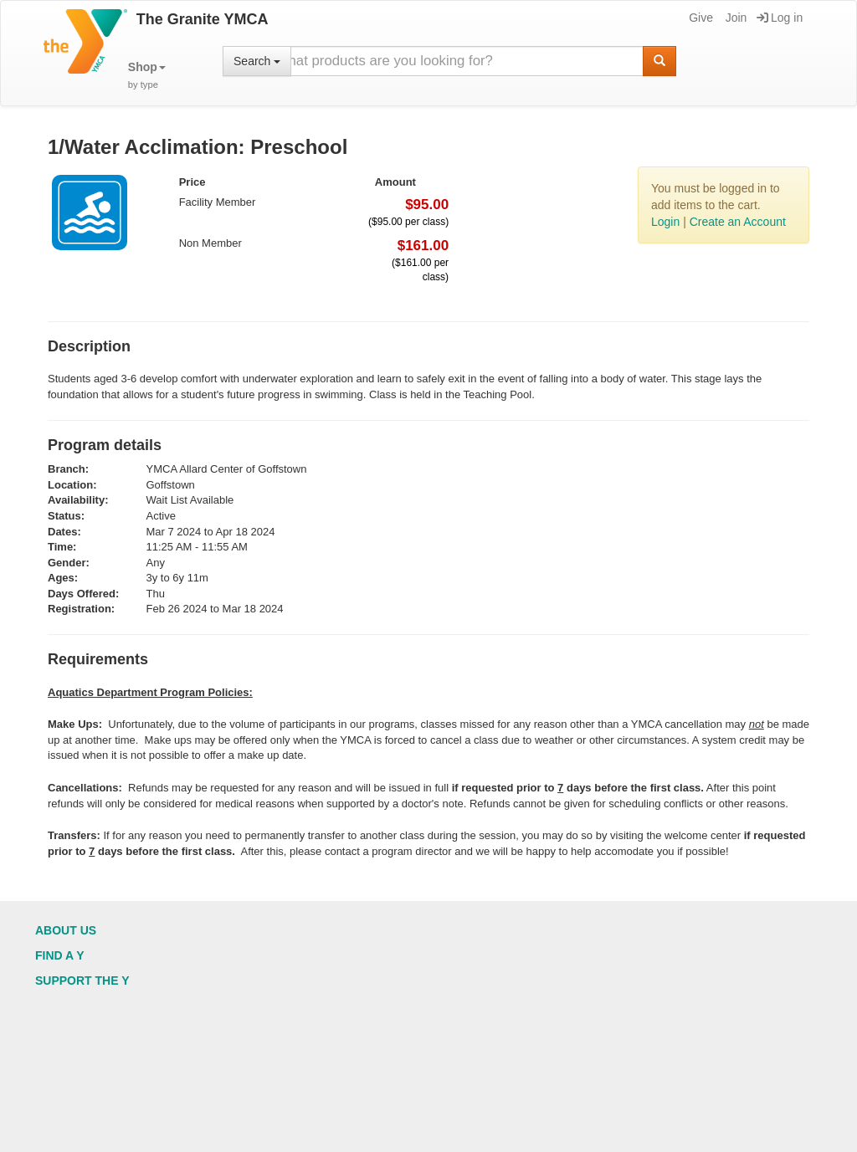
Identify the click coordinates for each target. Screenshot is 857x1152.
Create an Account (738, 221)
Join (735, 17)
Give (699, 17)
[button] (146, 75)
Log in (780, 17)
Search (256, 61)
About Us (65, 930)
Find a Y (60, 955)
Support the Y (82, 980)
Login (665, 221)
